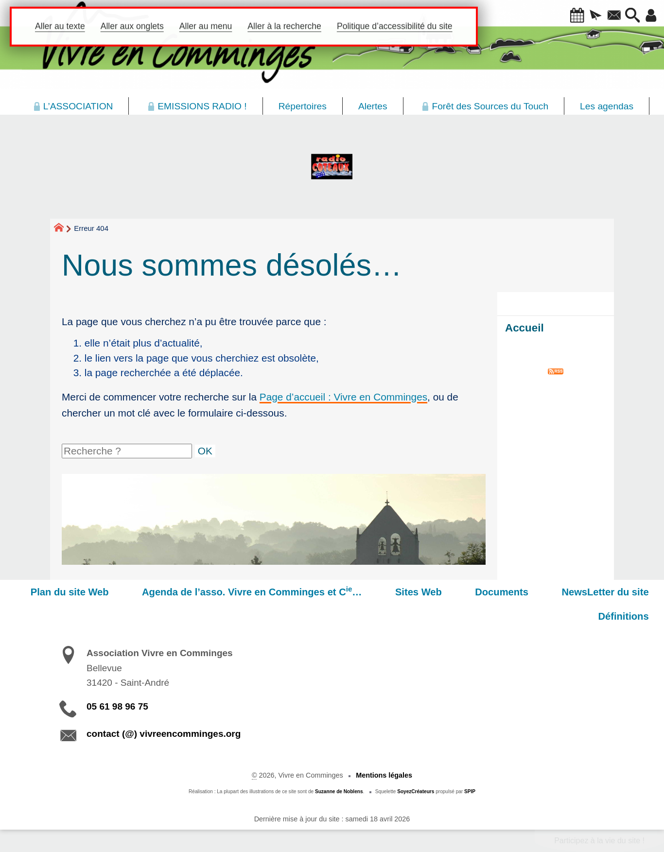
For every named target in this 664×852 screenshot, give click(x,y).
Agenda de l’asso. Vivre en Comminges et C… (290, 591)
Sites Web (445, 592)
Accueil (524, 328)
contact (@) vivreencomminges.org (164, 734)
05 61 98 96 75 (117, 706)
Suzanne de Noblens (339, 791)
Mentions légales (384, 775)
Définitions (629, 616)
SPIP (469, 791)
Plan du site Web (119, 592)
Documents (518, 592)
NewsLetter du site (610, 592)
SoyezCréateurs (415, 791)
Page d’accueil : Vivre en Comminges (343, 396)
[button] (563, 16)
